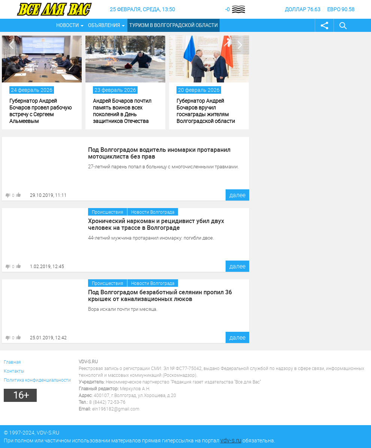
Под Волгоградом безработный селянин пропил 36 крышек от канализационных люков (160, 295)
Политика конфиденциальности (37, 380)
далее (237, 195)
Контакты (14, 371)
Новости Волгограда (152, 212)
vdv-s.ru (230, 440)
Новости (67, 25)
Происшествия (107, 212)
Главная (12, 362)
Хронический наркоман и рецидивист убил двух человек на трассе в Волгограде (156, 224)
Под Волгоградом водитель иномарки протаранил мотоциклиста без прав (159, 152)
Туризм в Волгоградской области (173, 25)
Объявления (104, 25)
